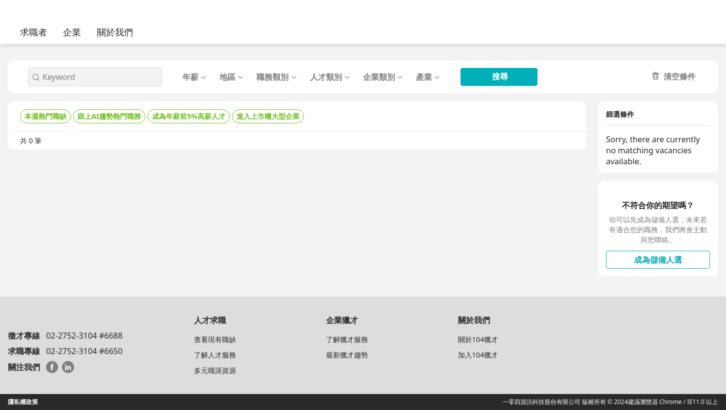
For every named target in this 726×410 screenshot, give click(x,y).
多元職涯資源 (215, 370)
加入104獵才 (478, 355)
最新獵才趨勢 (347, 355)
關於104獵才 (478, 339)
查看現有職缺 (215, 339)
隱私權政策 (23, 402)
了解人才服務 (215, 355)
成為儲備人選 (658, 259)
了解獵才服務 (347, 339)
